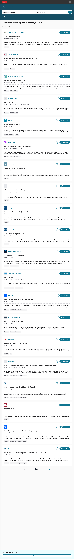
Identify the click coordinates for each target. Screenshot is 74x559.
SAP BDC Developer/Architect (14, 321)
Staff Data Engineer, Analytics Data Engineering (20, 431)
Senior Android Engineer (12, 37)
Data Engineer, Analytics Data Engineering (18, 299)
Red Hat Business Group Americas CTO (17, 146)
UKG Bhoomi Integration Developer (16, 343)
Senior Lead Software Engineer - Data (17, 212)
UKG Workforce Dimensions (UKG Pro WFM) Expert (21, 58)
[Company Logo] (5, 32)
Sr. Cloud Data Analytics (12, 124)
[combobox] (17, 12)
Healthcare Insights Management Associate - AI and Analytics (25, 453)
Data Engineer (9, 277)
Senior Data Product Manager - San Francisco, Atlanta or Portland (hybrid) (30, 365)
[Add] (57, 32)
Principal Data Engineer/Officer (15, 80)
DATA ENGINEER (10, 102)
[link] (24, 469)
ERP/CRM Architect (10, 409)
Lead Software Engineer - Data (14, 234)
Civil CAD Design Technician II (14, 168)
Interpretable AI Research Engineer (16, 190)
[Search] (70, 12)
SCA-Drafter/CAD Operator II (14, 256)
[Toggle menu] (70, 2)
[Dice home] (4, 2)
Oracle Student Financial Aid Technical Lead (19, 387)
